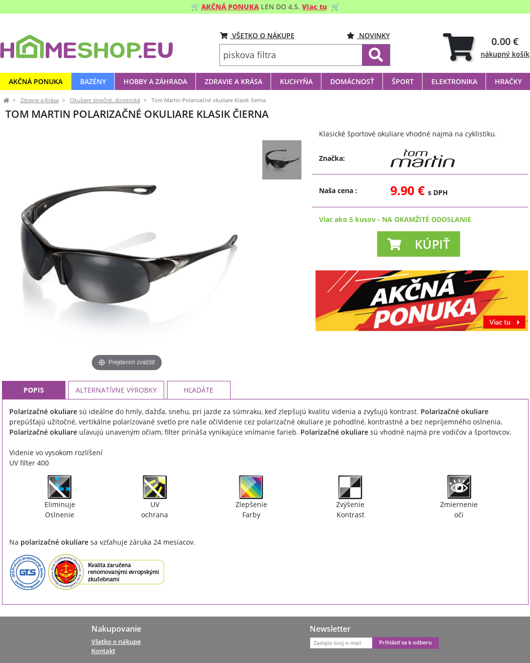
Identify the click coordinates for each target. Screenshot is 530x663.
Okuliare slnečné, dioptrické (105, 100)
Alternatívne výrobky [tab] (116, 390)
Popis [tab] (33, 390)
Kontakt (103, 650)
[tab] (486, 47)
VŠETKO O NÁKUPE (257, 35)
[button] (418, 244)
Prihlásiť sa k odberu (405, 642)
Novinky (368, 35)
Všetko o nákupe (116, 641)
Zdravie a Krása (40, 100)
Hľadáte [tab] (198, 390)
